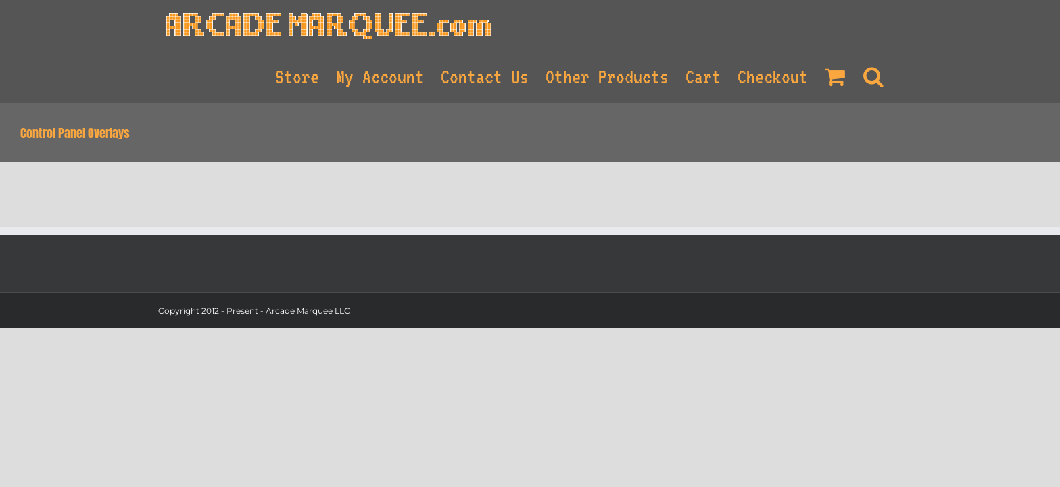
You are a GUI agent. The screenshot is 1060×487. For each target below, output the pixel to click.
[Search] (891, 75)
